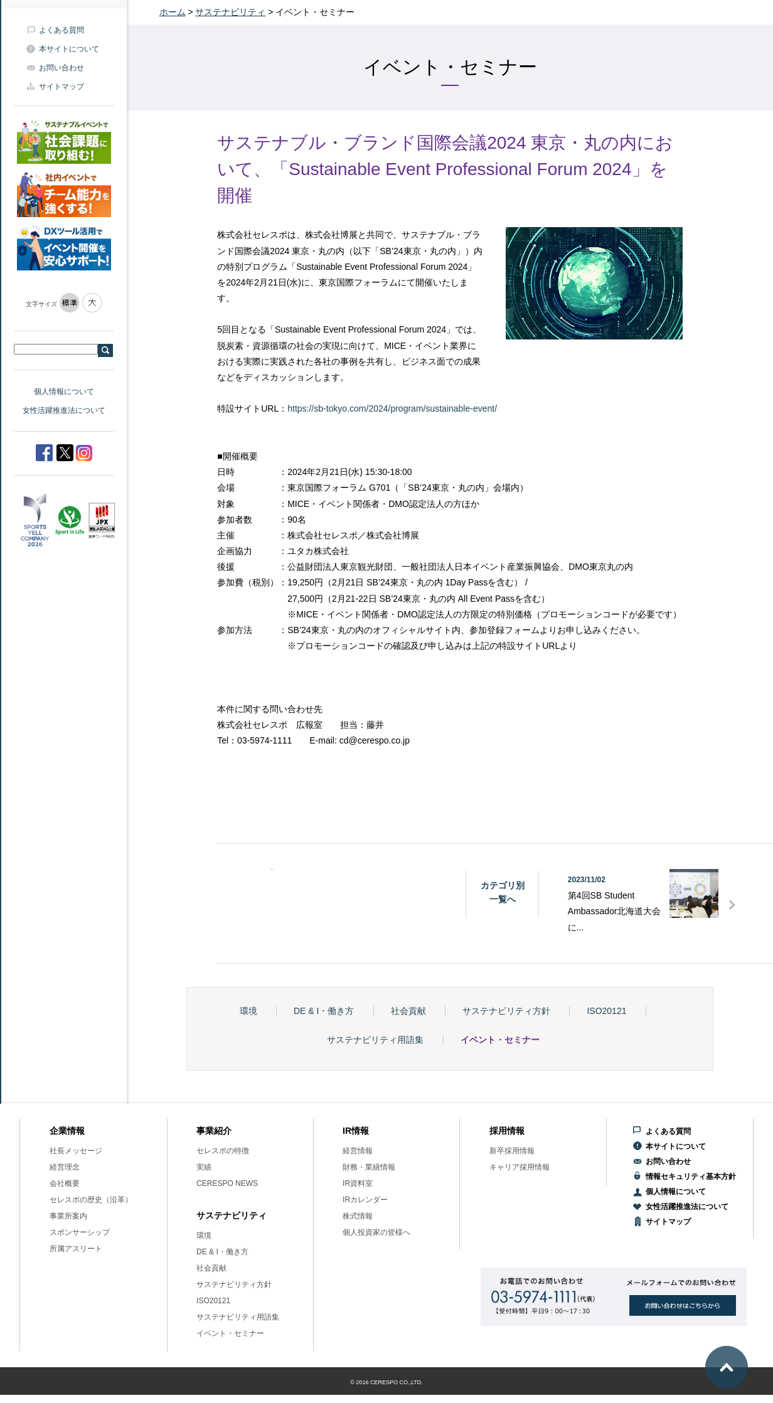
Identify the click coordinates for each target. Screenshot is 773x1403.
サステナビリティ (230, 12)
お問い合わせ (61, 67)
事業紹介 (214, 1131)
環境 (248, 1011)
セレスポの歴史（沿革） (91, 1199)
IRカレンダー (365, 1199)
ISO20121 (606, 1011)
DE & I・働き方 (324, 1011)
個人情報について (64, 391)
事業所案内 (68, 1216)
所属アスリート (76, 1248)
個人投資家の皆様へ (376, 1232)
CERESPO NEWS (227, 1183)
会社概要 (65, 1183)
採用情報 (507, 1131)
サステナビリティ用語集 (375, 1040)
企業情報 (67, 1131)
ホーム (172, 12)
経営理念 (65, 1167)
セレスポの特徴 (222, 1150)
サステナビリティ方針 (506, 1011)
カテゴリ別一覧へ (503, 892)
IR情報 (356, 1131)
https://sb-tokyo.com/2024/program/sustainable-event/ (392, 408)
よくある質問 (61, 30)
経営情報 (358, 1150)
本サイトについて (69, 49)
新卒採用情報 (512, 1150)
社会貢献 (408, 1011)
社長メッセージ (76, 1150)
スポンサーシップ (80, 1232)
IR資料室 (358, 1183)
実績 (203, 1167)
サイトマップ (61, 86)
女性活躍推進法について (64, 410)
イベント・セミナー (500, 1040)
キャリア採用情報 (519, 1167)
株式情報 (358, 1216)
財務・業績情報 (369, 1167)
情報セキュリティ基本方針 (691, 1176)
